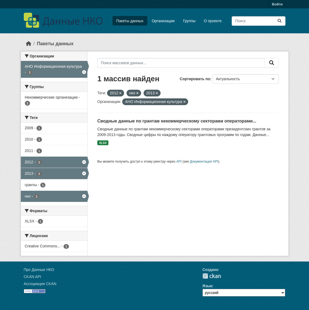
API (179, 161)
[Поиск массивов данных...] (258, 21)
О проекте (213, 21)
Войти (277, 4)
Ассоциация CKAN (40, 284)
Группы (189, 21)
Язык (207, 286)
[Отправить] (279, 21)
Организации (163, 21)
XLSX (103, 142)
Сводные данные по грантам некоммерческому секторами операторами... (176, 121)
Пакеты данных (129, 21)
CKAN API (32, 277)
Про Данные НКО (39, 269)
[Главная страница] (28, 43)
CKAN (211, 276)
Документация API (204, 161)
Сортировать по (195, 79)
